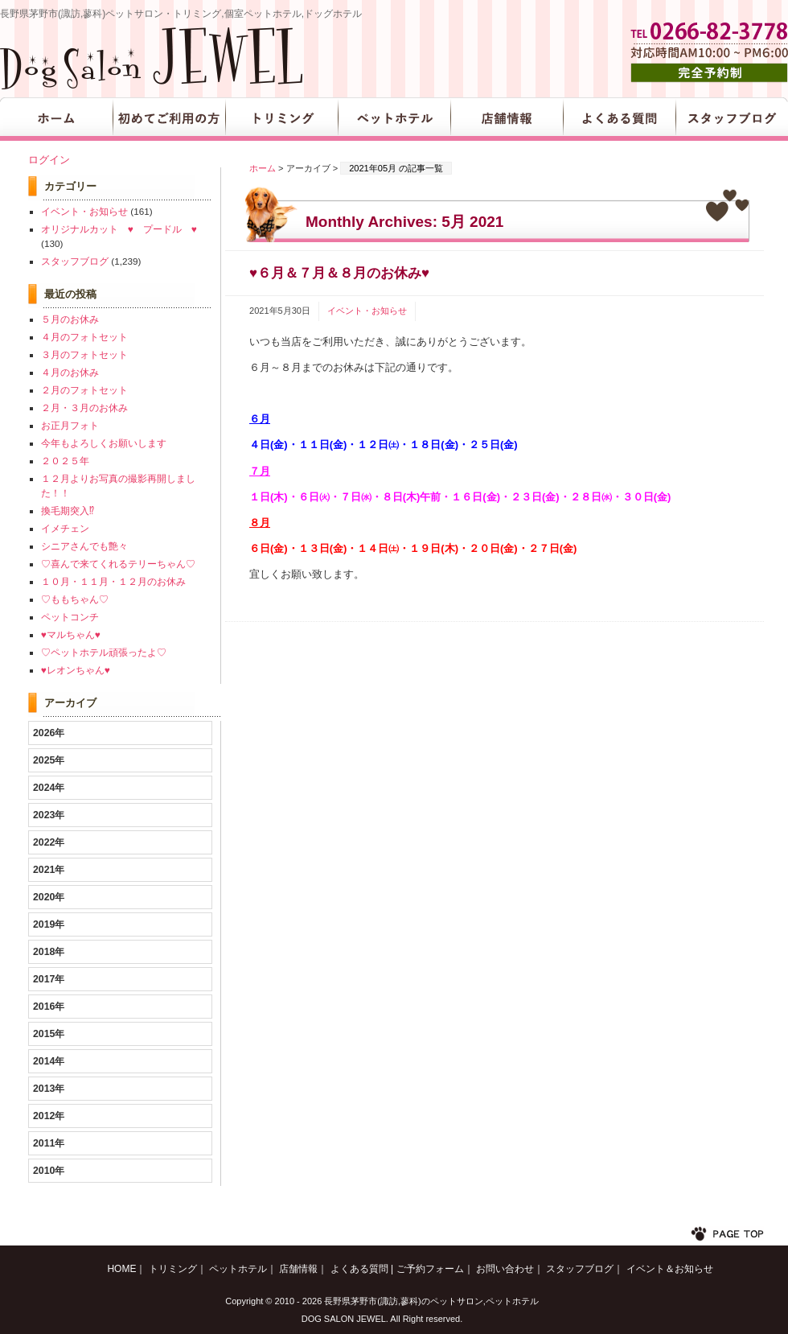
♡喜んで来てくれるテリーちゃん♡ (118, 563)
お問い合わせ (505, 1268)
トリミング (281, 119)
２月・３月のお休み (84, 407)
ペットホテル (394, 119)
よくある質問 (619, 119)
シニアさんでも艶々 (84, 546)
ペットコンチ (70, 616)
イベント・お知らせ (367, 310)
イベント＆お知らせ (669, 1268)
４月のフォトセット (84, 336)
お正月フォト (70, 425)
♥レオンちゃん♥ (75, 670)
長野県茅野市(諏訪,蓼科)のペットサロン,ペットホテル (431, 1301)
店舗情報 (506, 119)
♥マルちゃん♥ (71, 634)
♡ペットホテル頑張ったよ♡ (103, 652)
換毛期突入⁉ (67, 510)
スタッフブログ (731, 119)
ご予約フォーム (430, 1268)
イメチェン (65, 528)
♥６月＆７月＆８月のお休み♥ (339, 273)
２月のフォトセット (84, 390)
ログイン (49, 160)
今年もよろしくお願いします (103, 443)
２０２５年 (65, 460)
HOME (56, 119)
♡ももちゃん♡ (75, 599)
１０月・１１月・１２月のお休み (113, 581)
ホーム (262, 168)
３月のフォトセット (84, 354)
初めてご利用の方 (169, 119)
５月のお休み (70, 319)
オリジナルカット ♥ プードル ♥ (119, 229)
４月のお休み (70, 372)
